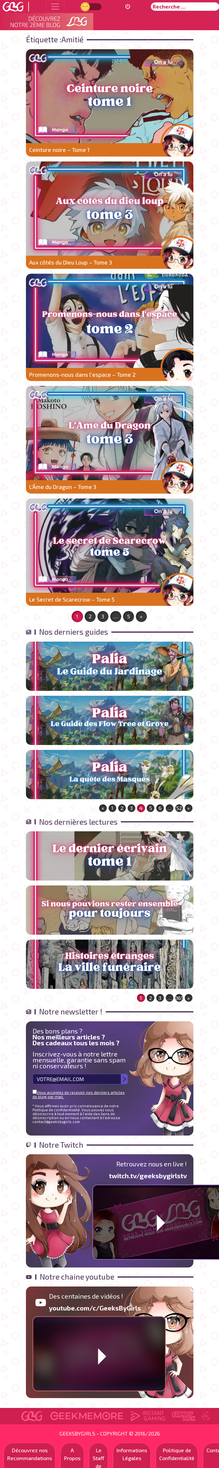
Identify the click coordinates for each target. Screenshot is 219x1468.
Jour (86, 6)
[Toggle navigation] (55, 6)
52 (179, 808)
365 (179, 998)
